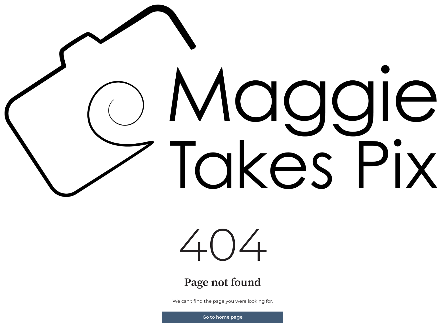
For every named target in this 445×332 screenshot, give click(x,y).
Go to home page (223, 317)
